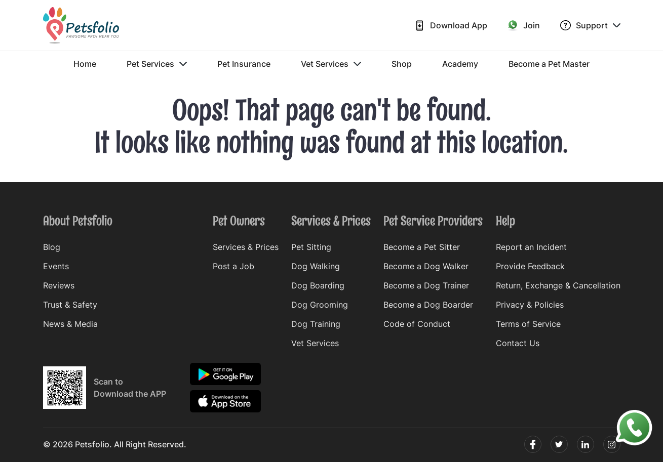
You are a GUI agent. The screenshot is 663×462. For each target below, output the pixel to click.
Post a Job (233, 266)
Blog (51, 247)
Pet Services (157, 64)
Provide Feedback (530, 266)
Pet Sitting (311, 247)
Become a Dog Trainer (426, 285)
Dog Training (315, 324)
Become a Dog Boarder (428, 305)
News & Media (70, 324)
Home (84, 64)
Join (524, 25)
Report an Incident (531, 247)
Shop (402, 64)
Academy (460, 64)
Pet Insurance (243, 64)
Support (590, 25)
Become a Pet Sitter (421, 247)
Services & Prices (246, 247)
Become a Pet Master (549, 64)
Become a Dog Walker (426, 266)
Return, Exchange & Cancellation (558, 285)
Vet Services (331, 64)
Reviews (58, 285)
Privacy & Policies (530, 305)
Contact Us (517, 343)
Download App (450, 25)
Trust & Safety (70, 305)
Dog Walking (315, 266)
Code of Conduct (416, 324)
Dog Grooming (319, 305)
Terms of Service (528, 324)
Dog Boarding (317, 285)
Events (56, 266)
